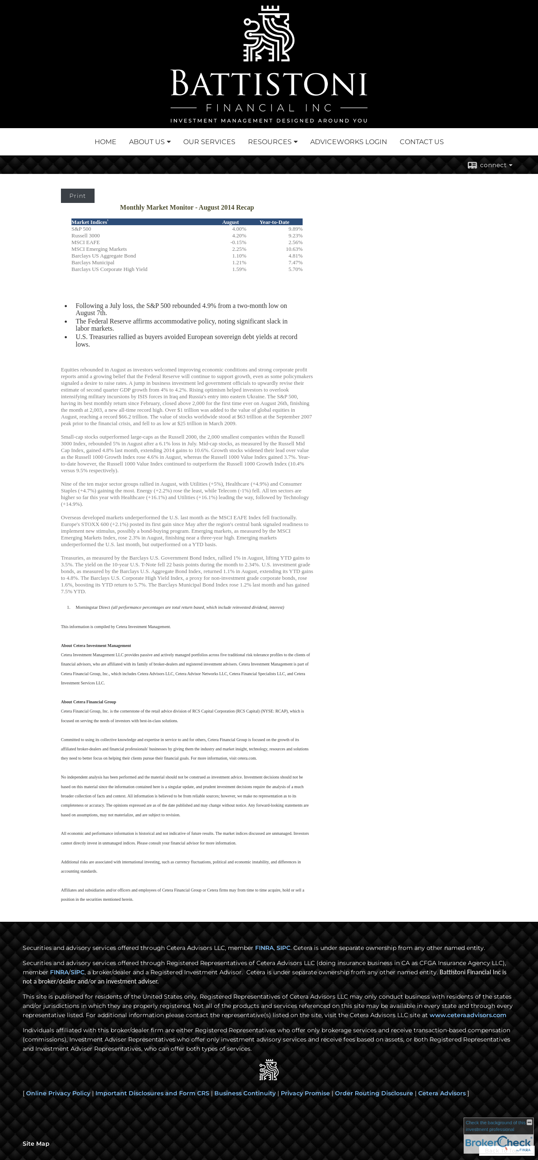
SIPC (77, 972)
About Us (147, 142)
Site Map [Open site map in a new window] (36, 1143)
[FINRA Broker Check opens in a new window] (499, 1136)
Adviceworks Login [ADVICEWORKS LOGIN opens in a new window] (348, 142)
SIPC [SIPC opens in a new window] (283, 948)
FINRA (59, 972)
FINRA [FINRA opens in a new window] (264, 948)
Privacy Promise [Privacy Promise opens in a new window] (305, 1093)
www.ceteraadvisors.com (468, 1015)
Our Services (209, 142)
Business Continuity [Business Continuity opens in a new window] (245, 1093)
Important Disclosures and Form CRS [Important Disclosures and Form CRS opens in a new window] (152, 1093)
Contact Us (422, 142)
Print (77, 196)
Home (105, 142)
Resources (270, 142)
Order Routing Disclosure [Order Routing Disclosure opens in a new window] (374, 1093)
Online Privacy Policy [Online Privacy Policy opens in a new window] (58, 1093)
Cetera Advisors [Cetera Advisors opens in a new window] (442, 1093)
